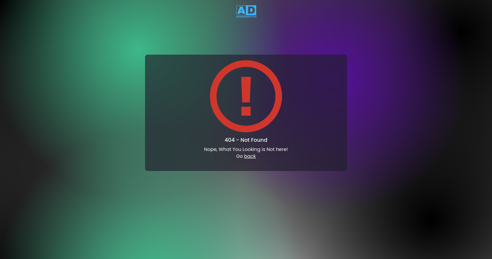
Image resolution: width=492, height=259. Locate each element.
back (250, 156)
